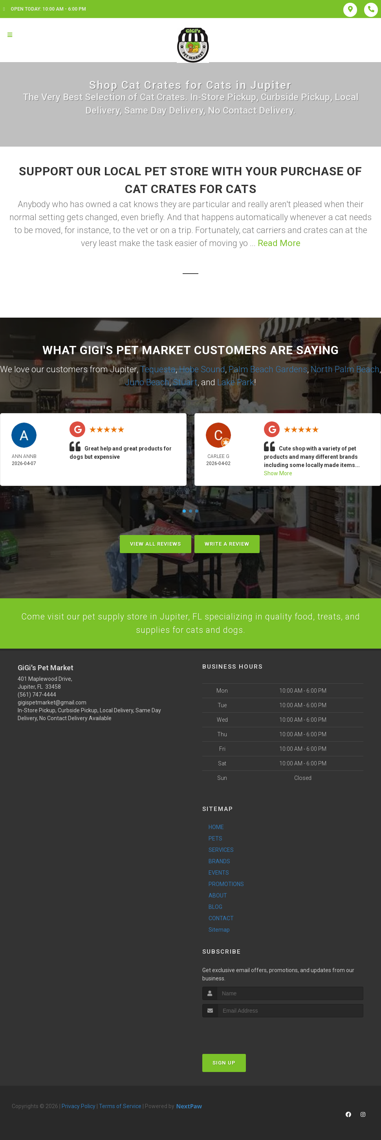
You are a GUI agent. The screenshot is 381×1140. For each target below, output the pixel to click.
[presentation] (244, 1033)
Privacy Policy (78, 1107)
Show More (278, 473)
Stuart (185, 382)
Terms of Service (120, 1107)
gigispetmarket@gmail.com (52, 704)
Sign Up (224, 1063)
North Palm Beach (345, 369)
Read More (279, 243)
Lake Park (235, 382)
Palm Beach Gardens (268, 369)
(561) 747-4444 (37, 696)
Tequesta (158, 369)
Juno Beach (147, 382)
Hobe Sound (202, 369)
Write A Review (227, 544)
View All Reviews (155, 544)
